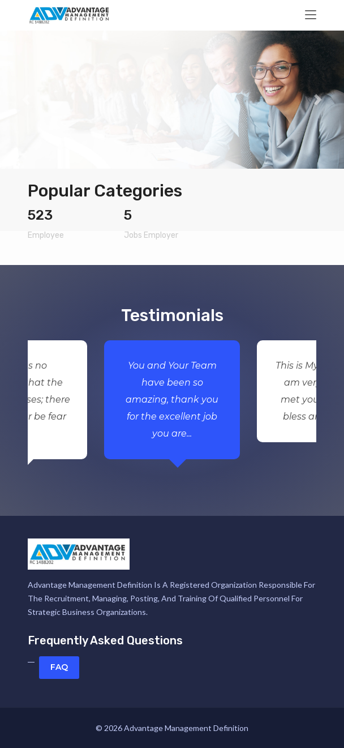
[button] (25, 99)
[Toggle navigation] (310, 15)
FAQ (59, 667)
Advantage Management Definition (186, 728)
